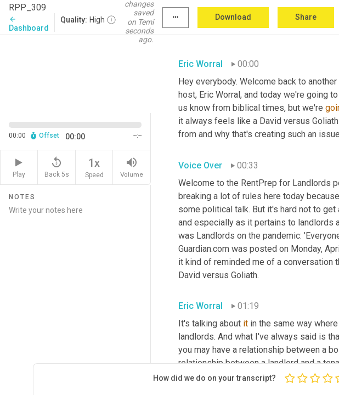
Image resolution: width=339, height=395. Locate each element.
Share (306, 17)
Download (233, 17)
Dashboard (29, 23)
